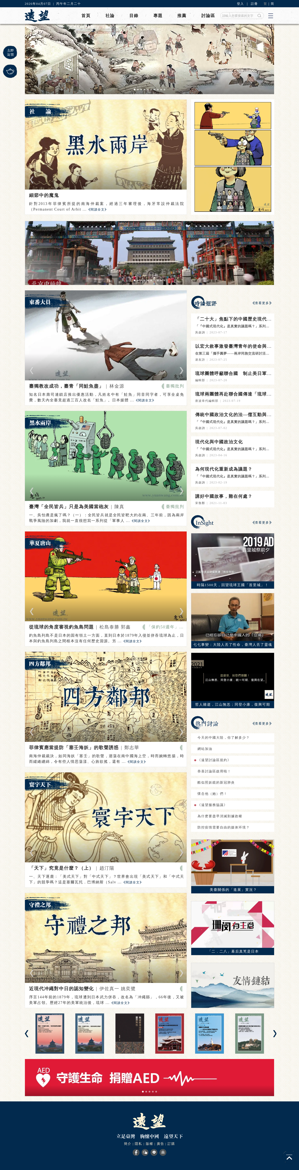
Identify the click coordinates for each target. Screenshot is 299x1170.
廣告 (160, 1143)
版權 (149, 1143)
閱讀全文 (98, 209)
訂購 (171, 1143)
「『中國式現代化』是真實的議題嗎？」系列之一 (234, 476)
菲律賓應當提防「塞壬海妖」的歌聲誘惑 (74, 747)
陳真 (119, 506)
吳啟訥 (200, 332)
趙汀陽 (106, 868)
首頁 (86, 15)
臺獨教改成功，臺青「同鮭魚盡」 (66, 386)
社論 (110, 15)
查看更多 (262, 303)
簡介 (127, 1143)
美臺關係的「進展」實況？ (233, 890)
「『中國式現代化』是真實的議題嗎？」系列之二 (234, 449)
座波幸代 (201, 400)
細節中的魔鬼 (44, 195)
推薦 (181, 15)
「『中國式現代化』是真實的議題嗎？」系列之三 (234, 422)
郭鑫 (126, 627)
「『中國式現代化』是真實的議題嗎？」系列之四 (234, 326)
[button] (134, 89)
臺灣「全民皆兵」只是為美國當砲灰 (69, 506)
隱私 (138, 1143)
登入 (240, 3)
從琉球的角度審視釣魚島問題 (61, 627)
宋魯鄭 (200, 503)
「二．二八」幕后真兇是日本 (233, 951)
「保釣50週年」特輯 (165, 627)
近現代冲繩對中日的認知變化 (61, 988)
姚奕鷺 (128, 988)
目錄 (133, 15)
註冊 (254, 3)
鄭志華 (131, 747)
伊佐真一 (110, 988)
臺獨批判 (175, 386)
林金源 (116, 386)
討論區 (208, 15)
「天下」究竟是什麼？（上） (61, 868)
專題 (158, 15)
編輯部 (200, 380)
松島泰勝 (110, 627)
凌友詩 (200, 359)
